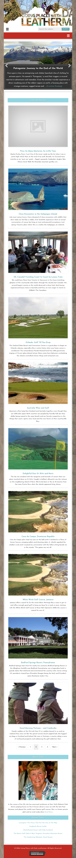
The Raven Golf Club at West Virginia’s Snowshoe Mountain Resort (38, 833)
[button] (6, 65)
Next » (54, 747)
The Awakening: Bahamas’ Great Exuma (38, 837)
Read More (49, 812)
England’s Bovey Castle (38, 826)
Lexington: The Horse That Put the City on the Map (38, 823)
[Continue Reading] (54, 86)
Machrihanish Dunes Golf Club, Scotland (38, 830)
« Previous (21, 747)
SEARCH (65, 29)
